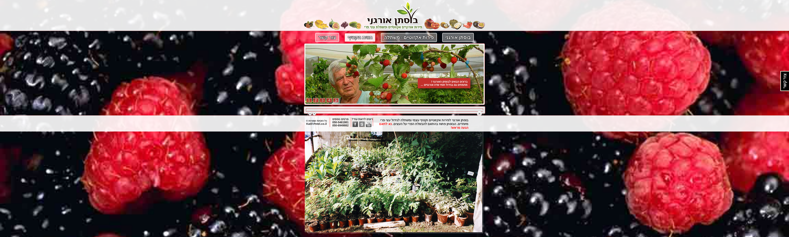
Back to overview (479, 114)
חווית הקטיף (360, 37)
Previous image (310, 114)
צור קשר (327, 37)
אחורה (312, 75)
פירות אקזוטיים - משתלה (409, 37)
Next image (314, 114)
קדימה (477, 75)
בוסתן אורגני (458, 37)
